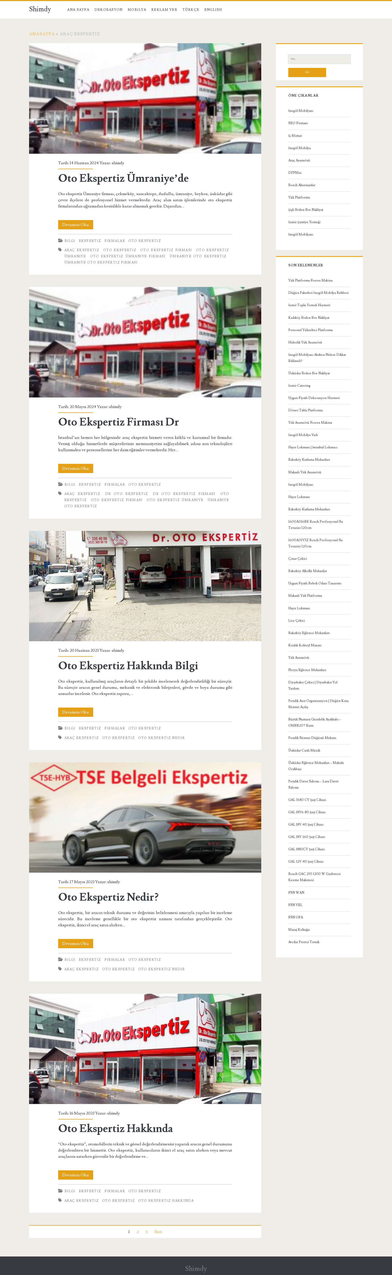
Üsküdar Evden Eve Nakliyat (309, 373)
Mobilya (137, 10)
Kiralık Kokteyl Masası (304, 645)
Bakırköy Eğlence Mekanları (309, 633)
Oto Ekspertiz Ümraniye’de (145, 98)
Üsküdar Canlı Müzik (304, 750)
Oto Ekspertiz (144, 241)
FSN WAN (296, 893)
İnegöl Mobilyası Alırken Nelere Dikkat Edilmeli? (317, 358)
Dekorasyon (108, 10)
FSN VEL (295, 905)
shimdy (118, 163)
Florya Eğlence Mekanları (307, 670)
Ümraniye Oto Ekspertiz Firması (101, 262)
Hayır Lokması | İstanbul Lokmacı (312, 447)
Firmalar (114, 241)
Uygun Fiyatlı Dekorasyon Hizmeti (314, 398)
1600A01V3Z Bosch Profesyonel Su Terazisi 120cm (315, 543)
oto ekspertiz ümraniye (175, 500)
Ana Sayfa (78, 10)
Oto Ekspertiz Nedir (161, 738)
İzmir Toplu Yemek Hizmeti (309, 305)
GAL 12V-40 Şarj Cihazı (306, 862)
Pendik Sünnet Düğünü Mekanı (312, 738)
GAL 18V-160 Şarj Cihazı (306, 837)
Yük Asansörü (298, 658)
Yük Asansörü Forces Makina (310, 423)
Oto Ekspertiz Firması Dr (145, 342)
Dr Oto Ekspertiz (126, 494)
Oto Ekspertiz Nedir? (145, 817)
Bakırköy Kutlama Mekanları (309, 460)
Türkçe (190, 10)
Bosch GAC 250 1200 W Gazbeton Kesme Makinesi (314, 877)
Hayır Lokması (299, 497)
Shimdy (40, 9)
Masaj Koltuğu (299, 930)
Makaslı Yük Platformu (305, 596)
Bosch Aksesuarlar (301, 185)
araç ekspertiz (82, 250)
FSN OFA (295, 917)
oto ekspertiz (119, 250)
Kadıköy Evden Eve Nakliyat (308, 318)
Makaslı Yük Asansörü (304, 472)
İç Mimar (295, 136)
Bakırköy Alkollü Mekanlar (307, 571)
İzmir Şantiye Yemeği (304, 222)
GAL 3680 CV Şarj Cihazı (307, 800)
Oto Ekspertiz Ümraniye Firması (128, 256)
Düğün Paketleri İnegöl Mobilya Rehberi (318, 293)
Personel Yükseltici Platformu (310, 330)
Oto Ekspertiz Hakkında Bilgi (145, 586)
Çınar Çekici (297, 559)
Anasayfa (42, 34)
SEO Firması (298, 123)
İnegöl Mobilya (299, 148)
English (213, 10)
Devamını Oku (77, 224)
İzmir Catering (299, 386)
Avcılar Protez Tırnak (303, 942)
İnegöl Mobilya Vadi (303, 435)
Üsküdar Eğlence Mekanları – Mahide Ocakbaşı (316, 766)
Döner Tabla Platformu (305, 410)
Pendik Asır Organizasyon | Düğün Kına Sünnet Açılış (318, 704)
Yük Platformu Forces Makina (310, 280)
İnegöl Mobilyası (300, 111)
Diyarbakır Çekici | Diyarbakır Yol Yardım (312, 685)
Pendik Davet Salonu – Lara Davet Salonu (313, 784)
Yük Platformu (299, 197)
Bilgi (70, 241)
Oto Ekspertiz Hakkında (145, 1049)
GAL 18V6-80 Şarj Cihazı (307, 812)
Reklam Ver (164, 10)
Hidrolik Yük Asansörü (305, 342)
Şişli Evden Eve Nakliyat (305, 210)
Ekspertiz (90, 241)
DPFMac (295, 173)
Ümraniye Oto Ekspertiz (198, 256)
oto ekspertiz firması (166, 250)
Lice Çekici (296, 621)
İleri (158, 1231)
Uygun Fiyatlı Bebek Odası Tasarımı (314, 583)
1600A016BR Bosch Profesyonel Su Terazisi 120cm (315, 525)
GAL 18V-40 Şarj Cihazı (306, 824)
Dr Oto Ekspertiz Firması (184, 494)
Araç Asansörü (299, 160)
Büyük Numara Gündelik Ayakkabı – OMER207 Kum (314, 722)
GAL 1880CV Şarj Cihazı (306, 849)
